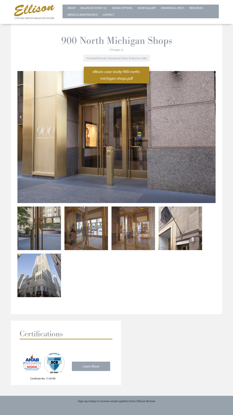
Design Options (122, 8)
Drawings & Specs (172, 8)
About (71, 8)
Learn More (91, 366)
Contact (108, 14)
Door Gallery (146, 8)
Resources (196, 8)
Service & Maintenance (82, 14)
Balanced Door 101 (94, 8)
